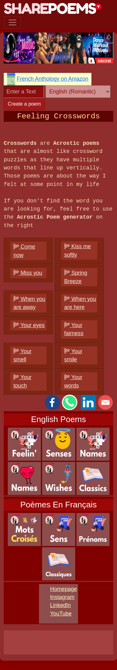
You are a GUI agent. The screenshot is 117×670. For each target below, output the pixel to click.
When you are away (29, 303)
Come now (24, 251)
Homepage (63, 589)
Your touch (22, 381)
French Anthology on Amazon (52, 79)
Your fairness (74, 329)
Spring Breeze (75, 277)
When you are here (80, 303)
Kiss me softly (77, 250)
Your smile (73, 355)
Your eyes (29, 325)
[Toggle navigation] (12, 22)
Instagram (62, 597)
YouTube (60, 614)
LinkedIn (60, 605)
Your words (73, 381)
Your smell (22, 355)
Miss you (27, 273)
